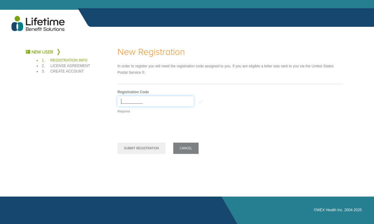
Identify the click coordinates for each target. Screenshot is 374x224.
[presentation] (163, 129)
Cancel (186, 148)
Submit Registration (141, 148)
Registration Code (133, 92)
